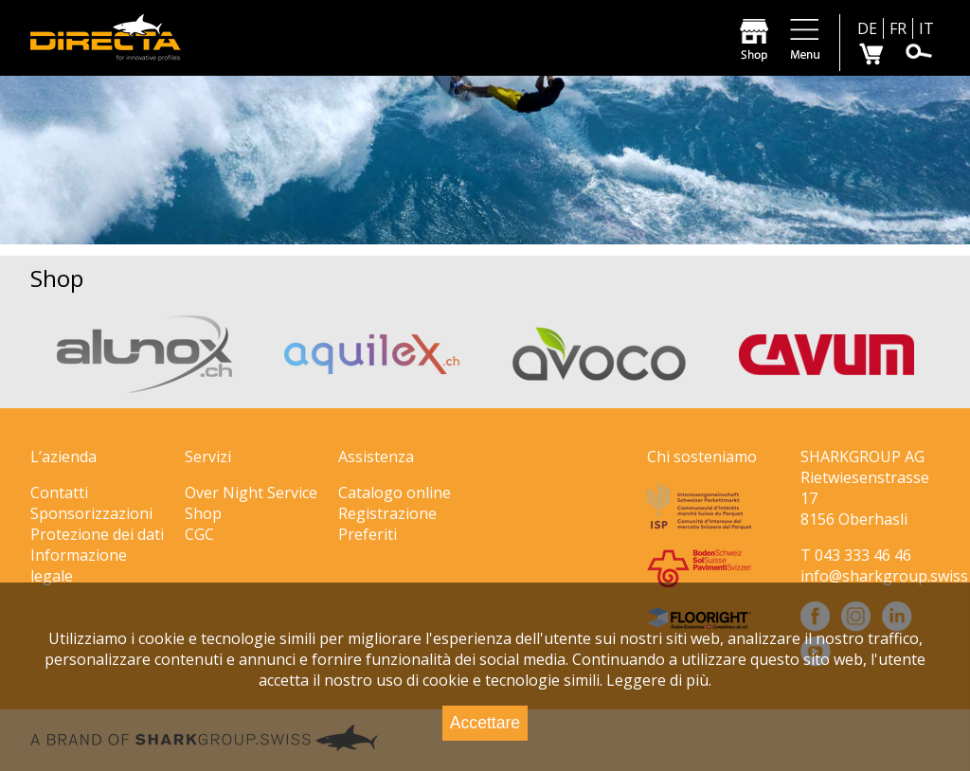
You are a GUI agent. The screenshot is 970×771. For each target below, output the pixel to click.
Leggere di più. (658, 680)
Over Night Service (251, 492)
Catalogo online (394, 492)
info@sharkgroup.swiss (884, 575)
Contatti (59, 492)
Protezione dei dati (97, 534)
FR (898, 28)
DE (867, 28)
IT (926, 28)
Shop (203, 513)
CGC (199, 534)
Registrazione (387, 513)
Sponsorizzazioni (91, 513)
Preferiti (367, 534)
